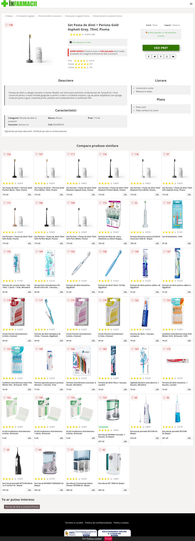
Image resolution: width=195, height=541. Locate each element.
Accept (108, 538)
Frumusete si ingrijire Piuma (77, 16)
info (29, 194)
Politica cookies (121, 522)
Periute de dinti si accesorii (49, 16)
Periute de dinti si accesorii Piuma (107, 16)
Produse (9, 16)
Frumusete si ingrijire (26, 16)
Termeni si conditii (74, 522)
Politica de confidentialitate (98, 522)
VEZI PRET (161, 48)
